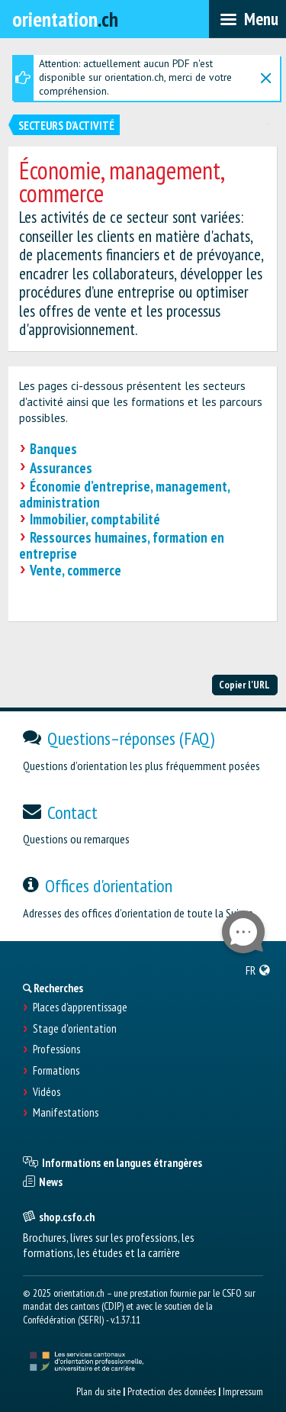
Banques (53, 449)
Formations (56, 1071)
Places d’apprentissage (80, 1007)
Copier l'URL (244, 684)
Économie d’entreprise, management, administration (124, 494)
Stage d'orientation (75, 1029)
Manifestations (65, 1113)
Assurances (61, 468)
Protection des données (171, 1391)
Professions (56, 1049)
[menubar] (247, 19)
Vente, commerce (75, 570)
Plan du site (98, 1391)
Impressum (243, 1391)
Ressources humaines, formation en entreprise (121, 545)
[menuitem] (258, 970)
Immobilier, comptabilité (95, 519)
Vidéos (46, 1092)
